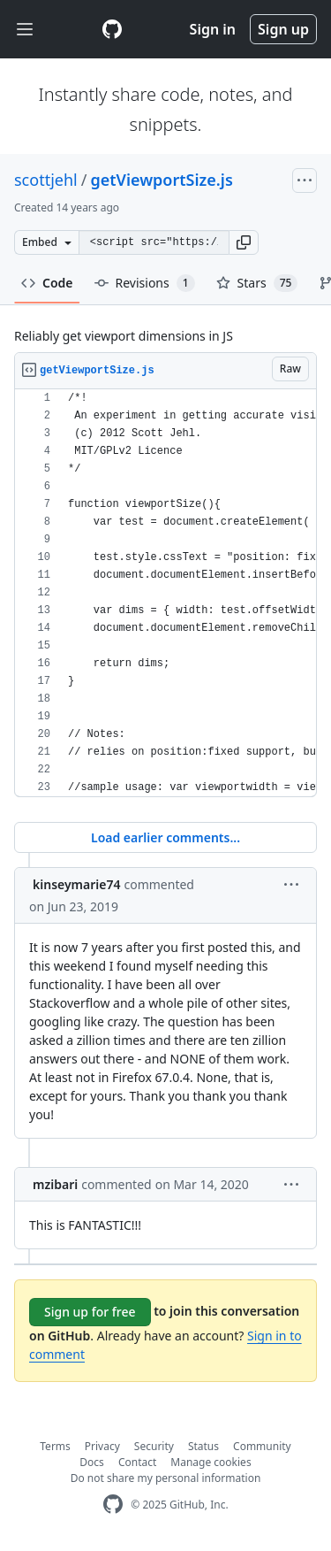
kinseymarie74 (76, 884)
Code (47, 282)
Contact (137, 1462)
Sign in (213, 29)
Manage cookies (210, 1462)
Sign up (283, 29)
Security (154, 1446)
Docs (91, 1462)
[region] (165, 593)
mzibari (55, 1184)
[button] (244, 242)
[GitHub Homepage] (113, 1504)
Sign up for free (90, 1311)
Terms (55, 1446)
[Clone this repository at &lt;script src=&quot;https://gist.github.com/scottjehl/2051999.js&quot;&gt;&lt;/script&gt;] (154, 242)
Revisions (144, 283)
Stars (257, 283)
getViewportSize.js (161, 179)
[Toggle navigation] (24, 30)
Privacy (102, 1446)
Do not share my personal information (166, 1478)
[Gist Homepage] (112, 29)
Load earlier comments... (165, 837)
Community (262, 1446)
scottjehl (46, 179)
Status (203, 1446)
